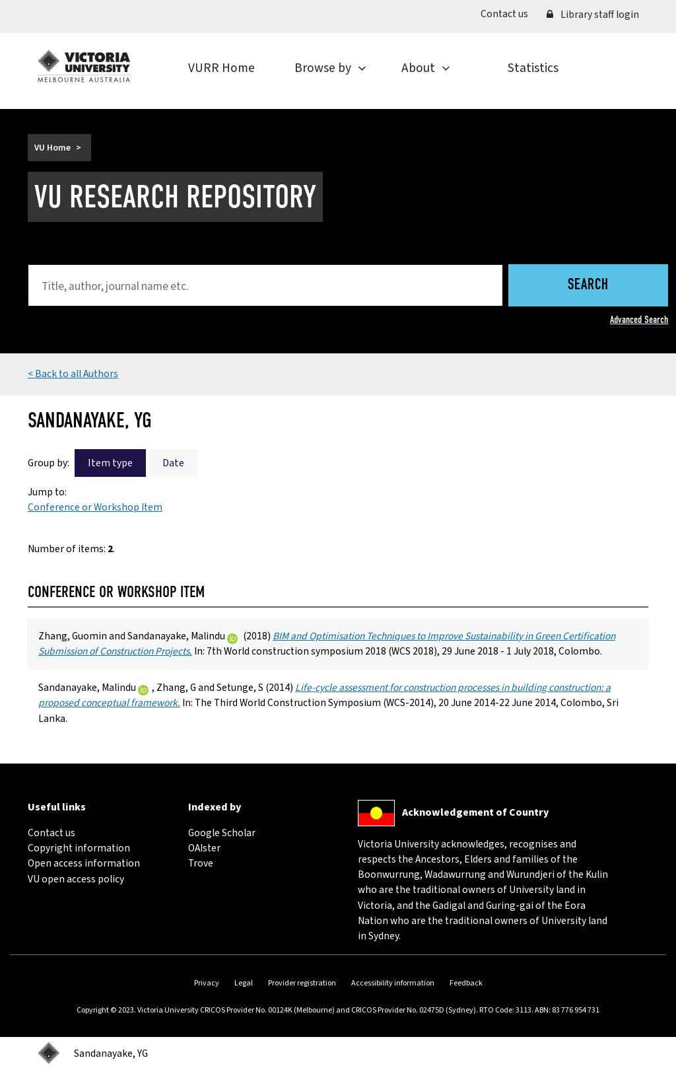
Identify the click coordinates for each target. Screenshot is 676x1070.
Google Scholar (221, 833)
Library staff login (593, 14)
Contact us (509, 13)
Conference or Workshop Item (95, 507)
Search (588, 285)
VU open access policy (76, 879)
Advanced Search (639, 320)
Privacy (206, 983)
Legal (243, 983)
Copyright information (79, 848)
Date (173, 463)
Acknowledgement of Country (475, 812)
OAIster (204, 848)
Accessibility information (392, 983)
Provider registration (302, 983)
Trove (200, 863)
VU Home (52, 147)
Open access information (84, 863)
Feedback (466, 983)
